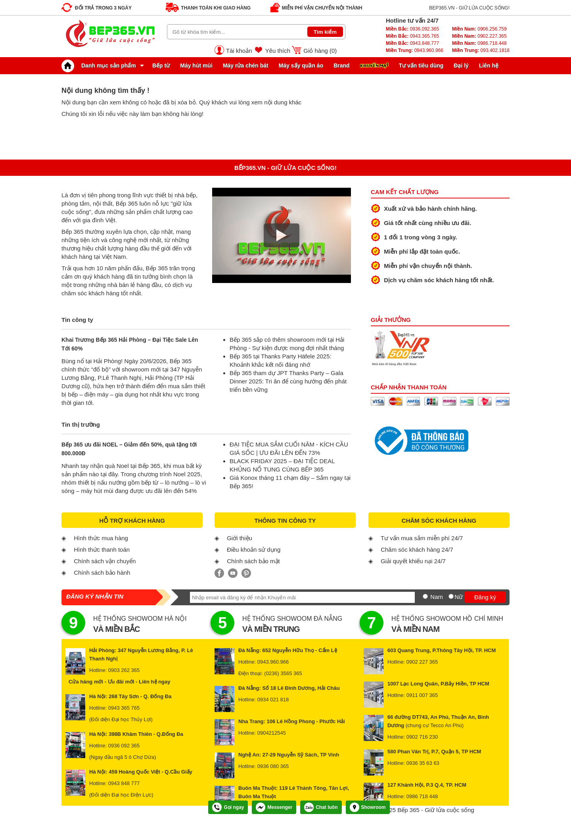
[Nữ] (451, 596)
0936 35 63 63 (422, 763)
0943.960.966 (414, 50)
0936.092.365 (412, 29)
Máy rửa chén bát (245, 65)
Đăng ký (485, 597)
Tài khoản (239, 50)
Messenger (274, 807)
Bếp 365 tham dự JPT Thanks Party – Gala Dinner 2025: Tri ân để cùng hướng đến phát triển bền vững (288, 381)
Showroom (368, 807)
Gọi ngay (228, 807)
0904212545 (271, 733)
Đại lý (461, 65)
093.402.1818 (481, 50)
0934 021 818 (273, 700)
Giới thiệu (239, 538)
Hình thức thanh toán (102, 549)
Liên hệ (488, 65)
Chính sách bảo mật (253, 561)
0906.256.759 (479, 29)
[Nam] (425, 596)
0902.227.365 (479, 36)
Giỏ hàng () (320, 50)
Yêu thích (277, 50)
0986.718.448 (479, 43)
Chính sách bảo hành (102, 572)
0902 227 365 (422, 662)
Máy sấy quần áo (301, 65)
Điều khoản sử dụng (253, 549)
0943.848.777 (412, 43)
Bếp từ (161, 65)
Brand (341, 65)
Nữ (458, 596)
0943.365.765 (412, 36)
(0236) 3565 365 (283, 673)
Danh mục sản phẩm (100, 65)
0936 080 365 (273, 766)
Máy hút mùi (196, 65)
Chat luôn (320, 807)
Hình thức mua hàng (101, 538)
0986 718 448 (422, 796)
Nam (436, 596)
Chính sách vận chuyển (105, 561)
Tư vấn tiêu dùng (421, 65)
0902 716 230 (422, 737)
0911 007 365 (422, 695)
